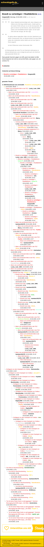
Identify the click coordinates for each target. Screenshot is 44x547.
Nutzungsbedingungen (35, 543)
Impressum (26, 543)
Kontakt (21, 543)
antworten (6, 66)
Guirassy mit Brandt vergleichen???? (26, 122)
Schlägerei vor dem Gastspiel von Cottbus (18, 369)
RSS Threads (14, 543)
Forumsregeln (16, 545)
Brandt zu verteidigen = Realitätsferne (26, 155)
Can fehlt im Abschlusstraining (14, 467)
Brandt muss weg (18, 272)
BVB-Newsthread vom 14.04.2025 (14, 84)
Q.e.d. (22, 133)
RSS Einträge (6, 543)
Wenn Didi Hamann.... (24, 356)
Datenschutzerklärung (7, 545)
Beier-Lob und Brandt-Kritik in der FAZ (17, 88)
